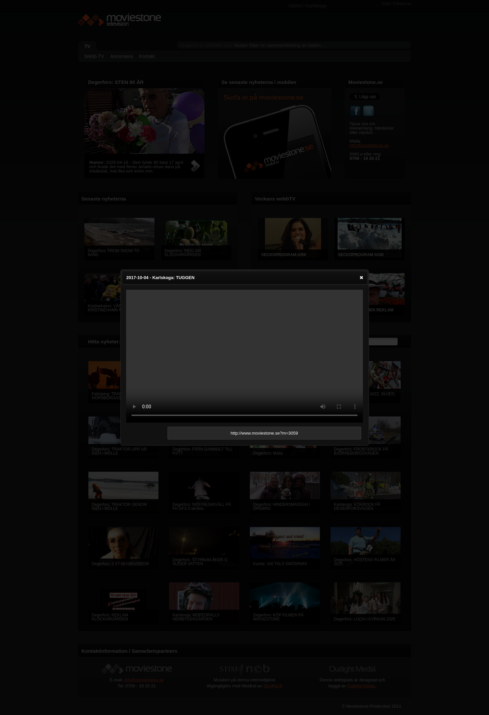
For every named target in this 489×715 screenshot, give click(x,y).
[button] (361, 277)
